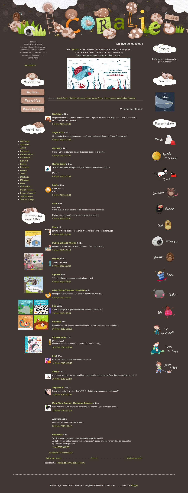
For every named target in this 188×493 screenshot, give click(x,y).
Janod (23, 174)
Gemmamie (57, 435)
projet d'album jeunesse (126, 98)
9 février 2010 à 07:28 (61, 140)
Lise (54, 306)
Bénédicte (56, 114)
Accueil (94, 458)
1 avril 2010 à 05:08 (60, 447)
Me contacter (30, 65)
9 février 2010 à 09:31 (61, 219)
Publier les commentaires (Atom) (71, 463)
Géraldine (56, 322)
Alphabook (24, 145)
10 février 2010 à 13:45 (62, 363)
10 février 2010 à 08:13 (62, 329)
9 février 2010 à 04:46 (61, 124)
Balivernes (24, 151)
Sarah (55, 185)
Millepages (24, 180)
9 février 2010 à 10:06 (61, 234)
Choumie (56, 148)
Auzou (23, 148)
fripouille (56, 274)
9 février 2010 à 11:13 (61, 250)
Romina (55, 259)
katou (54, 203)
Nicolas (75, 49)
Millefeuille (24, 177)
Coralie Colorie (59, 337)
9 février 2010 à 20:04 (61, 313)
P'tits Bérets (25, 187)
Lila (54, 356)
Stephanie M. (58, 387)
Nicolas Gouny (59, 164)
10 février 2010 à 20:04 (62, 379)
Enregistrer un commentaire (61, 453)
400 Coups (24, 141)
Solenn (55, 372)
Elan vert (24, 161)
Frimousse (24, 167)
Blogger (134, 485)
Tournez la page (27, 199)
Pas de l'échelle (27, 190)
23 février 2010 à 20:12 (62, 426)
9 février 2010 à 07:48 (61, 176)
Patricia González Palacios (64, 243)
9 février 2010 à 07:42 (61, 155)
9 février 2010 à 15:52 (61, 282)
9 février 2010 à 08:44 (61, 195)
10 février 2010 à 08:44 (62, 347)
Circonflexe (25, 157)
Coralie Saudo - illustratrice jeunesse (71, 98)
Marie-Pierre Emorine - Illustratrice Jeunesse (72, 403)
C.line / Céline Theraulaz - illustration (69, 290)
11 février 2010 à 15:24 (62, 410)
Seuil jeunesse (26, 196)
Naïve (22, 183)
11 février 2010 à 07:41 (62, 394)
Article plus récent (53, 458)
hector (88, 98)
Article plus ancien (134, 458)
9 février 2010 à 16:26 (61, 297)
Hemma (23, 170)
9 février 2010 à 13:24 (61, 266)
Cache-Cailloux (26, 154)
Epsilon (23, 164)
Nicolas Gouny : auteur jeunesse (104, 98)
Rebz (54, 227)
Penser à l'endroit (27, 193)
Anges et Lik (58, 132)
